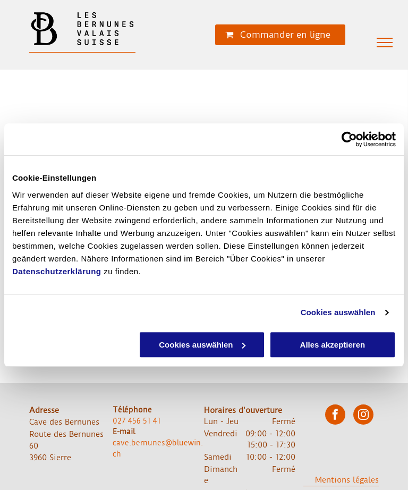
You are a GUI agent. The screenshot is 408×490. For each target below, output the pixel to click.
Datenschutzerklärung (56, 271)
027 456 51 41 (137, 421)
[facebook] (335, 415)
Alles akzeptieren (333, 344)
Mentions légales (347, 480)
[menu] (384, 42)
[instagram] (363, 415)
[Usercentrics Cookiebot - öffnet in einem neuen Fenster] (349, 139)
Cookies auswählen (338, 312)
